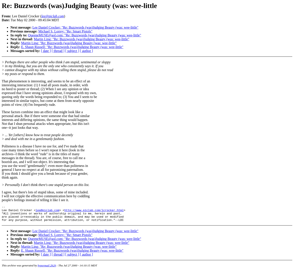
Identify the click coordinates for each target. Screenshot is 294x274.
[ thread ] (58, 51)
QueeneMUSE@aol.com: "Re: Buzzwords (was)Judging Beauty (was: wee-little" (84, 35)
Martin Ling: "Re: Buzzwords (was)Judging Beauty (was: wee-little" (81, 39)
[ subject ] (72, 51)
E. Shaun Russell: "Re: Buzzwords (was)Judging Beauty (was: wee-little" (72, 47)
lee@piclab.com (47, 211)
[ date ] (46, 51)
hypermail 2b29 (47, 268)
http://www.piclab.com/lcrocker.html (94, 211)
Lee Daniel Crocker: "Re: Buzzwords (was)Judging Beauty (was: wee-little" (85, 27)
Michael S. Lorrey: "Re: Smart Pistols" (65, 31)
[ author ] (86, 51)
